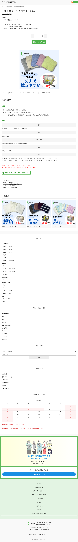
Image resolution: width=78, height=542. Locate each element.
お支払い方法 (5, 379)
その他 (3, 301)
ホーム (3, 6)
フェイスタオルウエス (8, 288)
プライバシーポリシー (43, 534)
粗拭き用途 (4, 328)
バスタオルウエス (7, 290)
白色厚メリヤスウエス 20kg (9, 226)
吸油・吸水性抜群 (26, 92)
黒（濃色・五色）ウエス (9, 271)
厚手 (20, 92)
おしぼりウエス (7, 293)
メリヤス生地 (9, 6)
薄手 (3, 316)
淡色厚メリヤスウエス (19, 6)
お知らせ (39, 509)
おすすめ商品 (5, 313)
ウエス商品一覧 (39, 498)
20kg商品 (48, 92)
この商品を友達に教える (9, 186)
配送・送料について (7, 377)
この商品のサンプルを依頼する (10, 187)
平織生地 (4, 263)
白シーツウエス (7, 285)
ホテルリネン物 (6, 282)
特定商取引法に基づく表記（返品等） (12, 184)
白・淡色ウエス (35, 92)
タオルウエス (6, 279)
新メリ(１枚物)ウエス (8, 298)
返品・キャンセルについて (39, 494)
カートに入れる (39, 42)
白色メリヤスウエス (8, 246)
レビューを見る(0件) (7, 14)
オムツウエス (6, 274)
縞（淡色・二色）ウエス (9, 268)
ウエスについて (39, 487)
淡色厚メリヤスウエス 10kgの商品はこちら (17, 172)
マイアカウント (6, 388)
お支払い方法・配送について (39, 491)
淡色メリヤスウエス (8, 249)
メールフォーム (40, 461)
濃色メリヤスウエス (8, 252)
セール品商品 (42, 92)
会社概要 (4, 385)
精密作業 (4, 322)
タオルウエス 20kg (57, 226)
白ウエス (5, 266)
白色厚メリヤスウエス (8, 255)
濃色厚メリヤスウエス (8, 260)
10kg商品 (4, 336)
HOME (39, 483)
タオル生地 (4, 277)
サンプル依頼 (5, 382)
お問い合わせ (32, 534)
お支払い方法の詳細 (8, 182)
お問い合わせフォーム (39, 474)
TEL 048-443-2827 (33, 529)
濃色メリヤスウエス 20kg (33, 226)
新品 (3, 296)
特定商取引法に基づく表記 (39, 513)
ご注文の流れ (6, 180)
